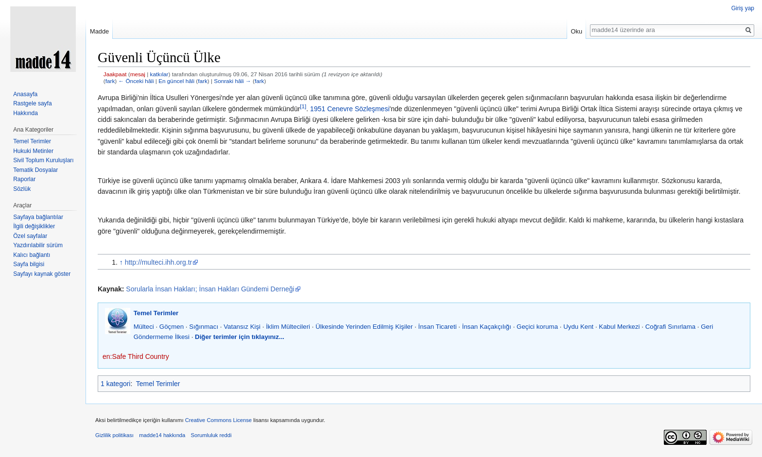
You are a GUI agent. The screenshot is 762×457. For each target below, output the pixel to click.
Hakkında (25, 113)
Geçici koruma (537, 326)
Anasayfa (25, 94)
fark (110, 81)
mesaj (137, 74)
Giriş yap (742, 8)
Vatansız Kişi (242, 326)
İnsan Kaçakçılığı (486, 326)
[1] (303, 106)
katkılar (159, 74)
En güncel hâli (176, 81)
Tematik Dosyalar (35, 170)
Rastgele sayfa (32, 103)
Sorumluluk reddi (211, 435)
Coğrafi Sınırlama (670, 326)
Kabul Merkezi (619, 326)
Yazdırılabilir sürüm (38, 245)
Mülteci (144, 326)
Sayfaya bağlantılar (38, 217)
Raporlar (24, 179)
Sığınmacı (203, 326)
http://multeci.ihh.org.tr (158, 262)
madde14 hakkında (162, 435)
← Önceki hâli (136, 81)
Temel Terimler (156, 313)
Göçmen (171, 326)
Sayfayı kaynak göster (41, 274)
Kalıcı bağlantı (31, 255)
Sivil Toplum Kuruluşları (43, 160)
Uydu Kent (578, 326)
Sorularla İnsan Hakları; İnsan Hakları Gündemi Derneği (210, 289)
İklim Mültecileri (288, 326)
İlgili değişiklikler (34, 226)
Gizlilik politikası (114, 435)
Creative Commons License (218, 420)
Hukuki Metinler (33, 151)
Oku (576, 31)
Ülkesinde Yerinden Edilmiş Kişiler (364, 326)
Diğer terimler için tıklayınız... (239, 336)
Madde (99, 31)
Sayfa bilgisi (28, 264)
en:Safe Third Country (136, 356)
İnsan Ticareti (437, 326)
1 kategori (115, 384)
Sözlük (22, 189)
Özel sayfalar (30, 236)
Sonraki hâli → (232, 81)
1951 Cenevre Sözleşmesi (349, 109)
